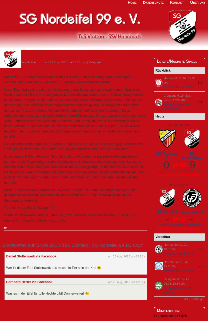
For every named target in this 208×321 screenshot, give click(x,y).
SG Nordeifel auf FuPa (170, 316)
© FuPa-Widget (194, 299)
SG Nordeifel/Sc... (191, 156)
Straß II (188, 253)
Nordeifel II (171, 253)
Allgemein (129, 62)
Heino (40, 62)
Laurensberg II (192, 211)
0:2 (200, 102)
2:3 (200, 82)
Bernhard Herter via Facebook (29, 282)
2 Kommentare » (18, 227)
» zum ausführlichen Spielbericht (179, 171)
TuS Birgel (187, 270)
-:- (201, 248)
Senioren (143, 62)
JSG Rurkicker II (167, 156)
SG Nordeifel (29, 67)
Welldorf (169, 292)
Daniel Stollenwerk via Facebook (31, 256)
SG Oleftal (187, 87)
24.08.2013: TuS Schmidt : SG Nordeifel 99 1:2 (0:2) (73, 55)
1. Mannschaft (112, 62)
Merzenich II (172, 104)
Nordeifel (169, 87)
